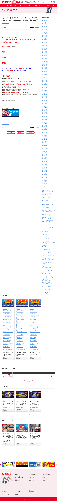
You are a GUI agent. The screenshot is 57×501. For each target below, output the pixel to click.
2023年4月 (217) (45, 72)
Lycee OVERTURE (5, 339)
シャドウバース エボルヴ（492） (47, 205)
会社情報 (3, 499)
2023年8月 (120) (45, 67)
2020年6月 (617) (45, 122)
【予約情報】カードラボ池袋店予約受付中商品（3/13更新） (35, 354)
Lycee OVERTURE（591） (46, 249)
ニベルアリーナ (10, 351)
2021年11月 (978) (45, 97)
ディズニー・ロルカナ (6, 342)
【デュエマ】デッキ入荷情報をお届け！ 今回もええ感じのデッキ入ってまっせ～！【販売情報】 (35, 436)
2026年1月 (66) (44, 25)
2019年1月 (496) (45, 146)
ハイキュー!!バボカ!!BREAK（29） (48, 220)
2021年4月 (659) (45, 107)
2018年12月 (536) (45, 148)
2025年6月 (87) (44, 35)
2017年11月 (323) (45, 167)
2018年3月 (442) (45, 161)
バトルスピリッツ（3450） (46, 208)
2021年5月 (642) (45, 106)
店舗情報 (48, 5)
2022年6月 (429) (45, 87)
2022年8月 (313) (45, 84)
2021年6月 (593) (45, 104)
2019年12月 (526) (45, 131)
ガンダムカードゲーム (6, 348)
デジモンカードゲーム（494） (47, 223)
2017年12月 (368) (45, 165)
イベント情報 (17, 476)
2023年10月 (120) (45, 64)
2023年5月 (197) (45, 71)
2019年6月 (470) (45, 139)
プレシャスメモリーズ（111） (47, 252)
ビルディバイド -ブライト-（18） (47, 227)
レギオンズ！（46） (45, 292)
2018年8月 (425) (45, 154)
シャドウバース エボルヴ (6, 322)
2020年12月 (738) (45, 113)
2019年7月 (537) (45, 138)
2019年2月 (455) (45, 145)
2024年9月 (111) (45, 48)
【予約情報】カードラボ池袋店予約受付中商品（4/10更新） (8, 354)
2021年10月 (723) (45, 99)
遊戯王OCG (4, 308)
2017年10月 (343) (45, 168)
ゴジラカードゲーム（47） (46, 224)
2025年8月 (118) (45, 32)
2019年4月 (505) (45, 142)
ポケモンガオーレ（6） (46, 289)
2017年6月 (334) (45, 174)
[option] (8, 464)
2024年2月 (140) (45, 58)
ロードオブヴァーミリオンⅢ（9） (48, 277)
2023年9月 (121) (45, 65)
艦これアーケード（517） (46, 273)
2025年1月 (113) (45, 42)
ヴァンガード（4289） (46, 207)
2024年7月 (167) (45, 51)
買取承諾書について (32, 478)
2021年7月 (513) (45, 103)
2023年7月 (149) (45, 68)
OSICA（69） (44, 253)
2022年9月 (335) (45, 83)
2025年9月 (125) (45, 30)
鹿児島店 (4, 409)
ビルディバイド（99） (46, 225)
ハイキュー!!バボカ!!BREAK (7, 349)
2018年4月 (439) (45, 160)
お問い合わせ (9, 499)
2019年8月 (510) (45, 136)
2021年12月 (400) (45, 96)
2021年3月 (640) (45, 109)
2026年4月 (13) (44, 20)
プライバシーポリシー (45, 479)
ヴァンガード (5, 321)
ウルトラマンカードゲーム (7, 340)
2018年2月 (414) (45, 162)
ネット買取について (32, 477)
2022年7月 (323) (45, 86)
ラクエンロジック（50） (46, 280)
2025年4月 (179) (45, 38)
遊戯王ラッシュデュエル (6, 310)
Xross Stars (5, 351)
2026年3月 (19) (44, 22)
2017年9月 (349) (45, 170)
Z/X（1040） (44, 246)
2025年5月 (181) (45, 36)
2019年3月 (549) (45, 144)
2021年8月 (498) (45, 101)
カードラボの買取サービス (32, 474)
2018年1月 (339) (45, 164)
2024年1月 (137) (45, 59)
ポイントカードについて (46, 474)
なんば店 (4, 443)
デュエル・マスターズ (5, 24)
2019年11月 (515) (45, 132)
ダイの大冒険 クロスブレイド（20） (48, 272)
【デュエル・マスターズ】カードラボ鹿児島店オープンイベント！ (8, 403)
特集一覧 (43, 477)
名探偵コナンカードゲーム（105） (48, 217)
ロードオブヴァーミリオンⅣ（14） (48, 276)
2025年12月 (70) (45, 26)
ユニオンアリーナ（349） (46, 221)
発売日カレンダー (31, 480)
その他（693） (44, 293)
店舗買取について (31, 476)
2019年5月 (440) (45, 141)
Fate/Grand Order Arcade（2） (47, 283)
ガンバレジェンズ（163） (46, 269)
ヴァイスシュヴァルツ (6, 313)
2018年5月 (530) (45, 158)
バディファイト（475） (46, 258)
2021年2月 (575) (45, 110)
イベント (20, 5)
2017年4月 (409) (45, 177)
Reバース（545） (45, 200)
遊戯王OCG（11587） (46, 190)
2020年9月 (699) (45, 117)
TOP (4, 458)
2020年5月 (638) (45, 123)
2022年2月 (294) (45, 93)
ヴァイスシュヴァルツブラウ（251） (48, 197)
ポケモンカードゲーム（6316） (47, 194)
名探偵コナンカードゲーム (7, 337)
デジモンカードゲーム (6, 331)
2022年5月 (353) (45, 88)
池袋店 (4, 357)
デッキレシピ (41, 5)
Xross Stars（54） (45, 245)
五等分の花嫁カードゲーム (7, 319)
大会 (15, 5)
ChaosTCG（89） (45, 279)
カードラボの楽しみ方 (28, 5)
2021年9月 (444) (45, 100)
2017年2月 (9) (44, 180)
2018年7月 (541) (45, 155)
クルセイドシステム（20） (46, 282)
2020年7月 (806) (45, 120)
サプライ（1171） (45, 274)
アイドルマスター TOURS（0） (47, 270)
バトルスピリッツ (5, 330)
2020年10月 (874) (45, 116)
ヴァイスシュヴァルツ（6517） (47, 196)
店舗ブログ (19, 458)
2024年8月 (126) (45, 49)
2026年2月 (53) (44, 23)
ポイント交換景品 (44, 476)
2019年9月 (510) (45, 135)
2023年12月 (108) (45, 61)
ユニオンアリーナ (5, 328)
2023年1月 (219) (45, 77)
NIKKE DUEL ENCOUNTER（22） (47, 232)
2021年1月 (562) (45, 112)
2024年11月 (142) (45, 45)
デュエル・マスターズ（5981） (47, 193)
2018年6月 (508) (45, 157)
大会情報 (16, 474)
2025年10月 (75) (45, 29)
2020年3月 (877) (45, 126)
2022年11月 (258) (45, 80)
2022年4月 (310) (45, 90)
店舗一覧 (8, 458)
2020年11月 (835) (45, 115)
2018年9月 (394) (45, 152)
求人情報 (43, 473)
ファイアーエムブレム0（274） (47, 256)
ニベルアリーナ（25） (46, 234)
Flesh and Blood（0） (46, 231)
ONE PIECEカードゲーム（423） (47, 212)
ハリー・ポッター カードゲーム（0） (48, 251)
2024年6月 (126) (45, 52)
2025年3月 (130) (45, 39)
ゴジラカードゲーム (6, 346)
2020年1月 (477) (45, 129)
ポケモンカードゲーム (6, 311)
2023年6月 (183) (45, 70)
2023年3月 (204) (45, 74)
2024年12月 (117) (45, 43)
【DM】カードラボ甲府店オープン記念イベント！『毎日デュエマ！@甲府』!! (35, 403)
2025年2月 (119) (45, 40)
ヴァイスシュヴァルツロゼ (7, 316)
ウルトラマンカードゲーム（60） (47, 215)
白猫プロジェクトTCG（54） (47, 290)
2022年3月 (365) (45, 91)
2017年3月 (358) (45, 178)
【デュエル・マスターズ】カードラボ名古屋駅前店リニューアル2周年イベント (21, 403)
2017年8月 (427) (45, 171)
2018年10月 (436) (45, 151)
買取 (36, 5)
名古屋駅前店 (18, 409)
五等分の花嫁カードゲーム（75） (47, 204)
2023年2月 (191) (45, 75)
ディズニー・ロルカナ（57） (47, 218)
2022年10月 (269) (45, 81)
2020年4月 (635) (45, 125)
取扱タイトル (9, 5)
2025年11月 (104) (45, 27)
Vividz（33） (44, 248)
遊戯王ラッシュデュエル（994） (47, 191)
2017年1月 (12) (44, 181)
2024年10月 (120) (45, 46)
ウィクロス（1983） (45, 238)
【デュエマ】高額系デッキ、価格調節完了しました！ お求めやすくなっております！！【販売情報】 (21, 436)
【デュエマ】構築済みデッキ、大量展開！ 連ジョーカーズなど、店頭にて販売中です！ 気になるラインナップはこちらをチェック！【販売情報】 (8, 438)
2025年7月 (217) (45, 33)
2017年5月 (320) (45, 176)
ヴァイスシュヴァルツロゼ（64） (47, 198)
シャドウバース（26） (46, 287)
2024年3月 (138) (45, 56)
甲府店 (31, 409)
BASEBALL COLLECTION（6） (47, 285)
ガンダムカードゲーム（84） (47, 214)
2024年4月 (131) (45, 55)
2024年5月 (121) (45, 54)
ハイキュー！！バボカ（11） (47, 286)
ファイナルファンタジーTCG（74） (48, 255)
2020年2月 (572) (45, 128)
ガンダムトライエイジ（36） (47, 267)
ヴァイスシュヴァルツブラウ (7, 314)
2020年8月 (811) (45, 119)
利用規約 (43, 480)
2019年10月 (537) (45, 133)
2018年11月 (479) (45, 149)
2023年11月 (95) (45, 62)
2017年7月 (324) (45, 173)
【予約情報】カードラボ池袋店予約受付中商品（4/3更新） (21, 354)
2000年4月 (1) (44, 183)
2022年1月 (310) (45, 94)
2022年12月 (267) (45, 78)
